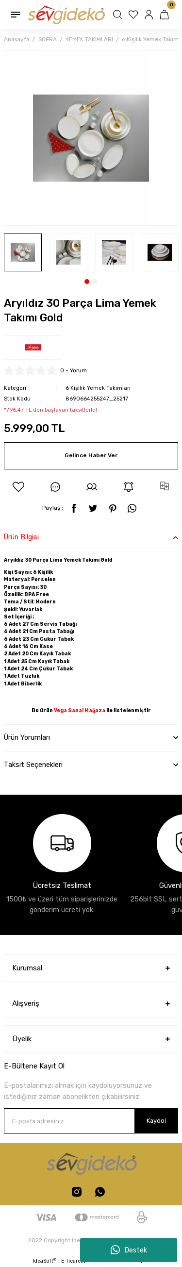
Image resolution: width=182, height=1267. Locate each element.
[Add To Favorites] (18, 487)
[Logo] (65, 14)
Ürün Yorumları (27, 738)
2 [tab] (94, 281)
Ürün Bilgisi (21, 537)
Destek (129, 1250)
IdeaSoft (44, 1260)
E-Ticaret (72, 1261)
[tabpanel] (23, 252)
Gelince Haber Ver (91, 455)
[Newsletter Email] (91, 1121)
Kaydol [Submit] (156, 1120)
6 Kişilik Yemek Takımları (98, 388)
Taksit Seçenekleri (33, 765)
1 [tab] (86, 281)
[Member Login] (150, 14)
